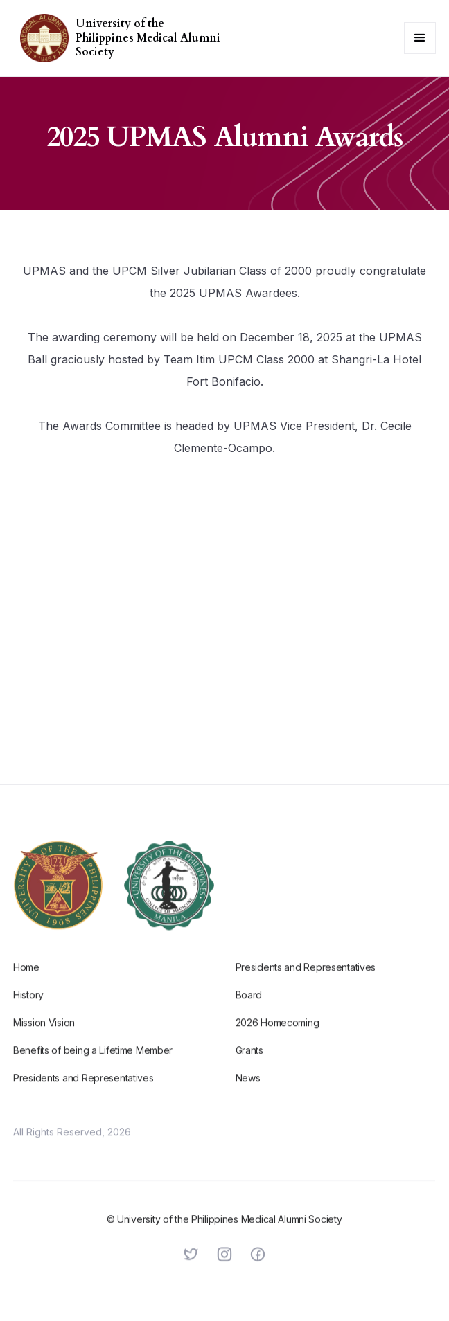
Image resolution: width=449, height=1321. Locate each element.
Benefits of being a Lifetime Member (93, 1063)
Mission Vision (44, 1035)
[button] (420, 38)
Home (26, 980)
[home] (41, 38)
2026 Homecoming (277, 1035)
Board (249, 1008)
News (248, 1091)
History (28, 1008)
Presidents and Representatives (83, 1091)
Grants (249, 1063)
